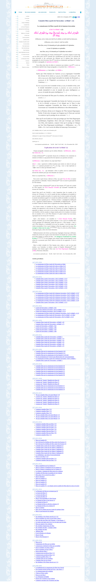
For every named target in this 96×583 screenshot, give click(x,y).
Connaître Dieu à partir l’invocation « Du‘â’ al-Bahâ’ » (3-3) (51, 280)
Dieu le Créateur (40, 507)
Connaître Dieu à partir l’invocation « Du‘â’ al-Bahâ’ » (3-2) (51, 278)
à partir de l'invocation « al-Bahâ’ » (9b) (46, 331)
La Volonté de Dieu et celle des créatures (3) (47, 504)
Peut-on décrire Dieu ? (41, 551)
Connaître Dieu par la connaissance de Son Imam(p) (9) (50, 375)
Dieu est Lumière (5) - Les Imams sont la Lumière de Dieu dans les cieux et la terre (57, 485)
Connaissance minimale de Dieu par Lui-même (48, 546)
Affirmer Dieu (39, 531)
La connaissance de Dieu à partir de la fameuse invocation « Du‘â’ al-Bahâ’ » (56, 358)
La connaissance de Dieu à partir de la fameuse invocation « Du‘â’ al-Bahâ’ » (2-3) (57, 313)
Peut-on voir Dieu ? (41, 575)
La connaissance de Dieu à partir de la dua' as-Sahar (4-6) (51, 273)
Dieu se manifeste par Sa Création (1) (45, 465)
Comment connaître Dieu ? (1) (44, 435)
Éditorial (27, 62)
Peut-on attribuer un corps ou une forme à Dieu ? (48, 518)
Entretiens (27, 60)
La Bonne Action (26, 39)
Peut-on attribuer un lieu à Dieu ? (44, 549)
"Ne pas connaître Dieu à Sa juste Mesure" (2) (48, 416)
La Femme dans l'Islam (25, 58)
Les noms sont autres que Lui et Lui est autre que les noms (51, 522)
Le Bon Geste (26, 35)
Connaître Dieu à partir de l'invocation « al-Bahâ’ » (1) (50, 338)
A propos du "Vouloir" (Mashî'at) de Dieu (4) (47, 402)
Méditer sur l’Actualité (25, 33)
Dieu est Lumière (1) (41, 478)
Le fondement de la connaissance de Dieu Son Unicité (50, 567)
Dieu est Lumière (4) (41, 484)
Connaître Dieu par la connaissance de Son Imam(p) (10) (50, 351)
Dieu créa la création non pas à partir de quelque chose (50, 509)
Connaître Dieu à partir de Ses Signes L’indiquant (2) (49, 449)
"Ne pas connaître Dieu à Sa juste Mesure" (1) (48, 415)
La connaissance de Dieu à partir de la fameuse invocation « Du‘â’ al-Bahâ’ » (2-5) (57, 293)
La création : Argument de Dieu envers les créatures (49, 471)
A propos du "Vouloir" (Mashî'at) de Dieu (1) (47, 396)
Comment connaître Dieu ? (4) (44, 413)
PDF (79, 17)
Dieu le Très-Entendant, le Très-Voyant (46, 498)
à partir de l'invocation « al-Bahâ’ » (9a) (46, 329)
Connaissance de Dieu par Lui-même (45, 544)
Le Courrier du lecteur (25, 54)
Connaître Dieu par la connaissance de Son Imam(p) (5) (50, 367)
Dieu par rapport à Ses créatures (44, 524)
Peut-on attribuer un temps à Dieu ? (45, 547)
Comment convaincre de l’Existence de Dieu (47, 580)
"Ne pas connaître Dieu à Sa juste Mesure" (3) (48, 418)
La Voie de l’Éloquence (25, 26)
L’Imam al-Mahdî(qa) (25, 22)
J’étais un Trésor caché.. (42, 573)
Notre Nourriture (26, 50)
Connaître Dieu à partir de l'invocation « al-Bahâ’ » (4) (50, 344)
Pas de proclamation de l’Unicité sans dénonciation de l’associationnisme (55, 356)
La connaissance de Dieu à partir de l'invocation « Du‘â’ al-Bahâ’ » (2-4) (55, 317)
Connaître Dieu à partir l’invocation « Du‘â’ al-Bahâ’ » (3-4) (51, 282)
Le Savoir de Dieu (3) (41, 496)
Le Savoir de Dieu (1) (41, 493)
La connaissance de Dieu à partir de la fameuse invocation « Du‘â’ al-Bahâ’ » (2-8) (57, 298)
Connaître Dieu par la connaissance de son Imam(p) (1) (50, 385)
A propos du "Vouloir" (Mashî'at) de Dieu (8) (47, 384)
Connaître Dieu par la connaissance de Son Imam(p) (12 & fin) (52, 355)
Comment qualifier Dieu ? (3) (43, 556)
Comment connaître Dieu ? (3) (44, 411)
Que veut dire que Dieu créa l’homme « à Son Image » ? (50, 520)
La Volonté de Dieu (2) (42, 502)
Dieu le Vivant (39, 535)
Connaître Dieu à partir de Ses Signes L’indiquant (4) (49, 453)
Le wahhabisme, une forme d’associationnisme (48, 455)
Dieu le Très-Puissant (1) (42, 536)
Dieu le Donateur (40, 476)
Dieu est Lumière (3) (41, 482)
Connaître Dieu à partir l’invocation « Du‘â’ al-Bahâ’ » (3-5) (51, 284)
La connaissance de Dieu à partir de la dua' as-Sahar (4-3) (51, 268)
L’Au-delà (27, 31)
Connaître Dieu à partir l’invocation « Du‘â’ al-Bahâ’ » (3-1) (51, 302)
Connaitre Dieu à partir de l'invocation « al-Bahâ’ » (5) (50, 346)
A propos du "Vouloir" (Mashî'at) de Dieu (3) (47, 400)
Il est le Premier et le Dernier (43, 533)
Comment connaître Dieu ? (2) (44, 409)
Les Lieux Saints (26, 43)
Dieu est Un (39, 542)
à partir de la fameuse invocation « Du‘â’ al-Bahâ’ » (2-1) (51, 309)
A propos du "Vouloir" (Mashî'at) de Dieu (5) (47, 404)
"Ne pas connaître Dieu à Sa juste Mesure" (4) (48, 395)
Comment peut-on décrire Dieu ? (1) (45, 553)
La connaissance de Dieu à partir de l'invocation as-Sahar (51, 264)
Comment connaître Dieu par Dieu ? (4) (46, 425)
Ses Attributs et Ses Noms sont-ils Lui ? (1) (47, 562)
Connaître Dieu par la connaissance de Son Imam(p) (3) (50, 389)
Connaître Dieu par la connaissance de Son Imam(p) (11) (50, 353)
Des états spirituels (26, 37)
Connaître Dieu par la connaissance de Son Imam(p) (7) (50, 371)
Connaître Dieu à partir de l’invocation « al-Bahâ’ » (49, 336)
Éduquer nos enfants (25, 67)
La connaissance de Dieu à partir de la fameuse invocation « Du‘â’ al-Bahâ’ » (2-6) (57, 295)
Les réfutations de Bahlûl (42, 576)
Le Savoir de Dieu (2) (41, 495)
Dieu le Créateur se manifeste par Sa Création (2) (48, 467)
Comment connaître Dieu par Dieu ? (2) (46, 460)
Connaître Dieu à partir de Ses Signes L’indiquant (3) (49, 451)
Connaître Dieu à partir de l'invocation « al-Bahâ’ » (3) (50, 342)
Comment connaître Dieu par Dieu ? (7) (46, 431)
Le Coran (27, 20)
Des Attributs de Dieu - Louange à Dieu (46, 527)
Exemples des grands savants (24, 41)
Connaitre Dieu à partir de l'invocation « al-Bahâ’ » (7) (50, 324)
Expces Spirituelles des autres (24, 52)
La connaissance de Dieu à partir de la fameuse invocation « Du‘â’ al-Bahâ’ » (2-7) (57, 297)
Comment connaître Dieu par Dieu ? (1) (46, 458)
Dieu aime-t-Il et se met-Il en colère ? (45, 475)
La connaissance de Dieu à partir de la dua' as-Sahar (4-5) (51, 271)
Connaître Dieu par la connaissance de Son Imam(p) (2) (50, 387)
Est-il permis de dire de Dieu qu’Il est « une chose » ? (50, 569)
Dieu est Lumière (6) (41, 440)
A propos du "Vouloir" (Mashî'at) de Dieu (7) (47, 382)
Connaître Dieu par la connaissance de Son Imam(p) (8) (50, 373)
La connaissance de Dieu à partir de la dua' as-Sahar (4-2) (51, 266)
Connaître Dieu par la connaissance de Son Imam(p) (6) (50, 369)
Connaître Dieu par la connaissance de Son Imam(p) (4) (50, 366)
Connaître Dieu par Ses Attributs (44, 558)
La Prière (27, 16)
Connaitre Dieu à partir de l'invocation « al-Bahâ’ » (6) (50, 322)
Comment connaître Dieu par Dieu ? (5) (46, 427)
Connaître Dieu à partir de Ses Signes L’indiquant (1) (49, 445)
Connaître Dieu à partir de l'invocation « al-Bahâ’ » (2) (50, 340)
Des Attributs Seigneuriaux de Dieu (45, 525)
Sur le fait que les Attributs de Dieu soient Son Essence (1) (51, 442)
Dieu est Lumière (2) (41, 480)
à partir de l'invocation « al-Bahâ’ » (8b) (46, 327)
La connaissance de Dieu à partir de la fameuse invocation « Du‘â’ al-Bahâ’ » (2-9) (57, 300)
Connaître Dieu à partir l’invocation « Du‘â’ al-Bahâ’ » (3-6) (51, 286)
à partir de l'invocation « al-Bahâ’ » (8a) (46, 326)
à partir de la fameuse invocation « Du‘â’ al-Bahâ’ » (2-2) (51, 311)
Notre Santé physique (25, 48)
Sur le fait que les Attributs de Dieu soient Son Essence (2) (51, 444)
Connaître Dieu (26, 24)
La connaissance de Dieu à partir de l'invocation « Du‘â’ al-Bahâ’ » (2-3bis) (55, 315)
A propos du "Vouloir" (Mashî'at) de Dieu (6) (47, 380)
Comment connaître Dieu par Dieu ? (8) (46, 433)
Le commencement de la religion (44, 571)
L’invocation (27, 18)
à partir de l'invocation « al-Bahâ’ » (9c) (46, 307)
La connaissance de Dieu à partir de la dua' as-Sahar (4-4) (51, 269)
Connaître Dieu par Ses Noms (43, 560)
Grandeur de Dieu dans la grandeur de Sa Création (49, 473)
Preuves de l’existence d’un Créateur (45, 578)
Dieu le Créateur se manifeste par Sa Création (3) (48, 469)
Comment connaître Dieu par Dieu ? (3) (46, 424)
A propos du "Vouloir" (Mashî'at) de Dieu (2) (47, 398)
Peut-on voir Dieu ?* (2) (42, 456)
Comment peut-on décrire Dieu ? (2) (45, 555)
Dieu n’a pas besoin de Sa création (45, 511)
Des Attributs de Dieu (41, 529)
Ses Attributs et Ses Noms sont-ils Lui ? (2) (47, 516)
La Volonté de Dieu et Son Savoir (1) (45, 500)
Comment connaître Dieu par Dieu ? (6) (46, 429)
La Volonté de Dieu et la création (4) (45, 505)
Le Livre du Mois (26, 56)
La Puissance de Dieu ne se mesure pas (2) (47, 491)
